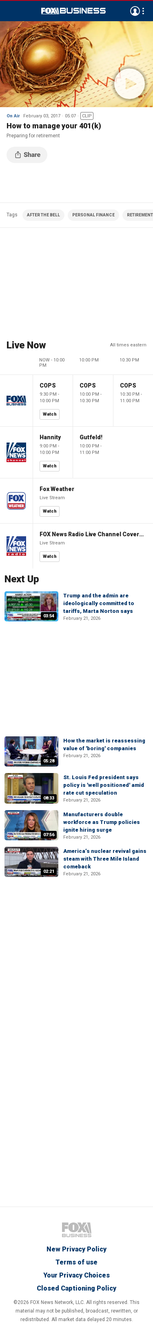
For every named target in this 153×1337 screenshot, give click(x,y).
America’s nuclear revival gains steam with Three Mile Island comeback (104, 859)
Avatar (135, 11)
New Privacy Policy (76, 1249)
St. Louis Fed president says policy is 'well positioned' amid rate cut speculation (103, 785)
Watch (50, 414)
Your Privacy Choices (76, 1275)
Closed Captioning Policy (76, 1288)
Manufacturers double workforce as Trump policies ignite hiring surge (101, 822)
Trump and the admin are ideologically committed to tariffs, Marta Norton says (98, 603)
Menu (11, 11)
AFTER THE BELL (43, 215)
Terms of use (76, 1262)
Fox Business (73, 11)
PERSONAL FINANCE (93, 215)
